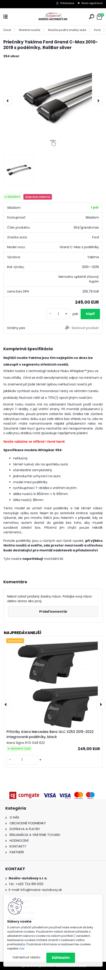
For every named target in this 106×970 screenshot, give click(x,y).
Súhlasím (61, 957)
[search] (91, 16)
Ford (97, 30)
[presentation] (7, 100)
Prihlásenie (67, 3)
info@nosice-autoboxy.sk (41, 890)
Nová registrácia (92, 3)
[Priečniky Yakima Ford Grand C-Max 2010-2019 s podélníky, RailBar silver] (53, 101)
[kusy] (58, 314)
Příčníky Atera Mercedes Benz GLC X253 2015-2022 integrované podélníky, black (50, 734)
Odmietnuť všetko (26, 957)
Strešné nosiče (29, 30)
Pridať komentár (53, 611)
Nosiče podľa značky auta (67, 30)
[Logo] (53, 17)
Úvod (7, 30)
